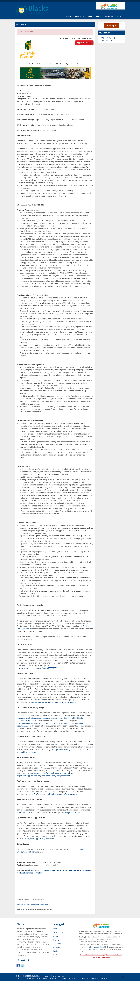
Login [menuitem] (55, 951)
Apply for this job (84, 42)
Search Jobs (79, 16)
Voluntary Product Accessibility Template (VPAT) (90, 978)
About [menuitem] (55, 936)
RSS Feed (21, 978)
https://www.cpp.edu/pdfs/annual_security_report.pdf (48, 773)
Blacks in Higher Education (39, 976)
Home (68, 16)
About (90, 16)
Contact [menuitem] (56, 947)
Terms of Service (65, 978)
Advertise (109, 16)
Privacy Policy (52, 978)
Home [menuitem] (55, 929)
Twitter (22, 965)
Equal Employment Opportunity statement (36, 839)
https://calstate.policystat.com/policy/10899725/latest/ (39, 668)
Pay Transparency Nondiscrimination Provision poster (56, 794)
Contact (119, 16)
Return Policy (32, 978)
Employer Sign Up (108, 37)
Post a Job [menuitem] (57, 955)
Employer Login (107, 40)
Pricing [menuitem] (56, 940)
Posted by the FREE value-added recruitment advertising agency (32, 904)
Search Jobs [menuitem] (58, 932)
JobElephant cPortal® (98, 947)
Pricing (98, 16)
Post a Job (111, 25)
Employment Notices (71, 812)
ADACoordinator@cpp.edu (28, 812)
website (30, 639)
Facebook (18, 965)
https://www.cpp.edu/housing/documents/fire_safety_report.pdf (43, 776)
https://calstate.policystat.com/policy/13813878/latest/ (54, 702)
